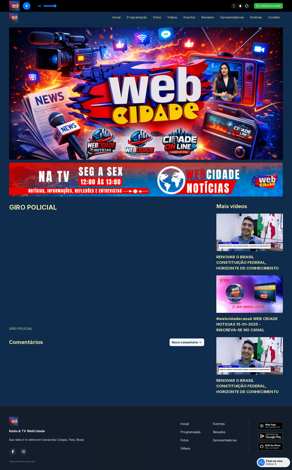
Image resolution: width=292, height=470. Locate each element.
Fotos (157, 17)
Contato (274, 17)
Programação (137, 17)
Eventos (189, 17)
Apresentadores (232, 17)
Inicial (116, 17)
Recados (207, 17)
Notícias (256, 17)
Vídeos (172, 17)
